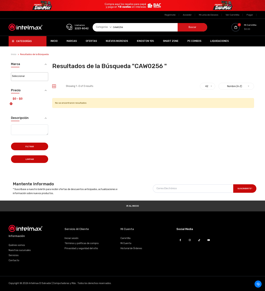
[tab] (54, 86)
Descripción (20, 117)
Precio (16, 90)
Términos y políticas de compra (82, 243)
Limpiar (30, 159)
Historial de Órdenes (131, 248)
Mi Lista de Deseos (208, 15)
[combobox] (29, 76)
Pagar (250, 15)
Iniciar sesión (71, 237)
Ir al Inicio (132, 205)
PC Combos (194, 41)
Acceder (187, 15)
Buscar (192, 27)
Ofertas (91, 41)
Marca (15, 64)
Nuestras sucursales (20, 249)
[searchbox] (29, 76)
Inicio (54, 41)
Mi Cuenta (126, 243)
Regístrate (170, 15)
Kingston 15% (145, 41)
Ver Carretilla (232, 15)
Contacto (14, 260)
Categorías (22, 41)
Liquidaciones (219, 41)
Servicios (14, 255)
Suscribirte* (244, 188)
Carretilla (125, 237)
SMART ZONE (170, 41)
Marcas (72, 41)
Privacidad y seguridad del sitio (81, 248)
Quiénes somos (17, 244)
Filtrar (29, 146)
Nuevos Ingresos (117, 41)
